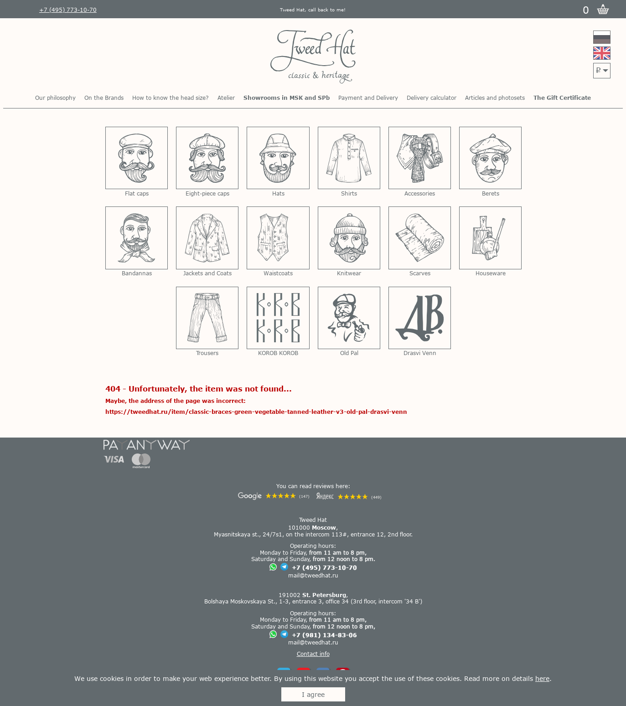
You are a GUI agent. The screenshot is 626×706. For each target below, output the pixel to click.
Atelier (226, 97)
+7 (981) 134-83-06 (324, 635)
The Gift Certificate (562, 97)
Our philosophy (55, 97)
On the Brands (104, 97)
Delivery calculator (431, 97)
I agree (313, 694)
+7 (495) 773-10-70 (324, 567)
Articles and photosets (495, 97)
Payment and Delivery (368, 97)
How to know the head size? (170, 97)
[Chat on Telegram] (284, 567)
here (542, 678)
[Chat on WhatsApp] (273, 567)
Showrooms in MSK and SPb (286, 97)
